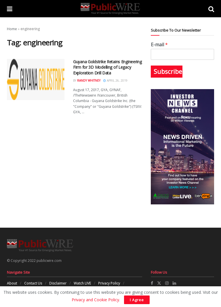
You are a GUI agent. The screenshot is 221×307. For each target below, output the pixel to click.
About (12, 283)
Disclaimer (57, 283)
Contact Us (33, 283)
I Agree (137, 299)
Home (12, 28)
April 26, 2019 (115, 80)
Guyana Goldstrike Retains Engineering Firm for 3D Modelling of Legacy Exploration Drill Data (107, 67)
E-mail (159, 45)
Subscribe (168, 72)
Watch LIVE (82, 283)
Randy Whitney (88, 80)
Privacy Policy (109, 283)
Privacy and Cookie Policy (95, 299)
